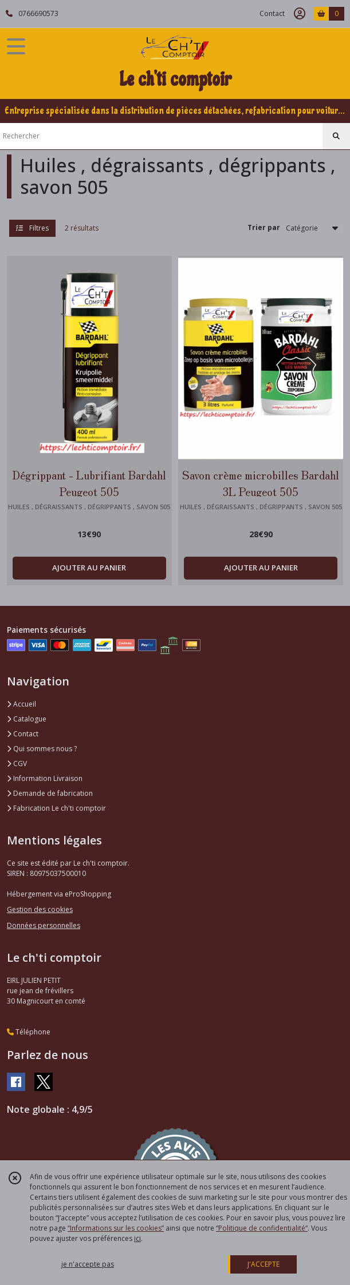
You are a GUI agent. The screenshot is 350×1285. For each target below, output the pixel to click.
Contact (272, 13)
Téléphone (28, 1032)
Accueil (21, 704)
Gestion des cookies (40, 909)
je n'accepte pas (87, 1264)
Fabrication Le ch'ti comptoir (56, 808)
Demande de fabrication (50, 793)
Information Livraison (44, 778)
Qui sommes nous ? (42, 748)
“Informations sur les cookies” (116, 1228)
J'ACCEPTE (263, 1264)
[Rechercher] (336, 136)
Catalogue (26, 719)
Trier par (263, 227)
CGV (17, 763)
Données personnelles (43, 925)
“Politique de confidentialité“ (262, 1228)
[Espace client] (299, 13)
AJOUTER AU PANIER (89, 567)
